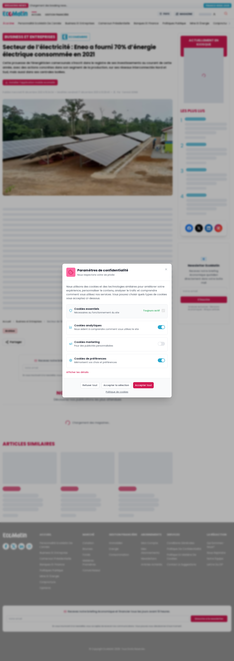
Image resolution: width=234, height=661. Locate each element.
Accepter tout (143, 385)
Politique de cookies (117, 392)
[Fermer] (166, 269)
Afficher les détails (77, 372)
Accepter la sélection (116, 385)
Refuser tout (90, 385)
